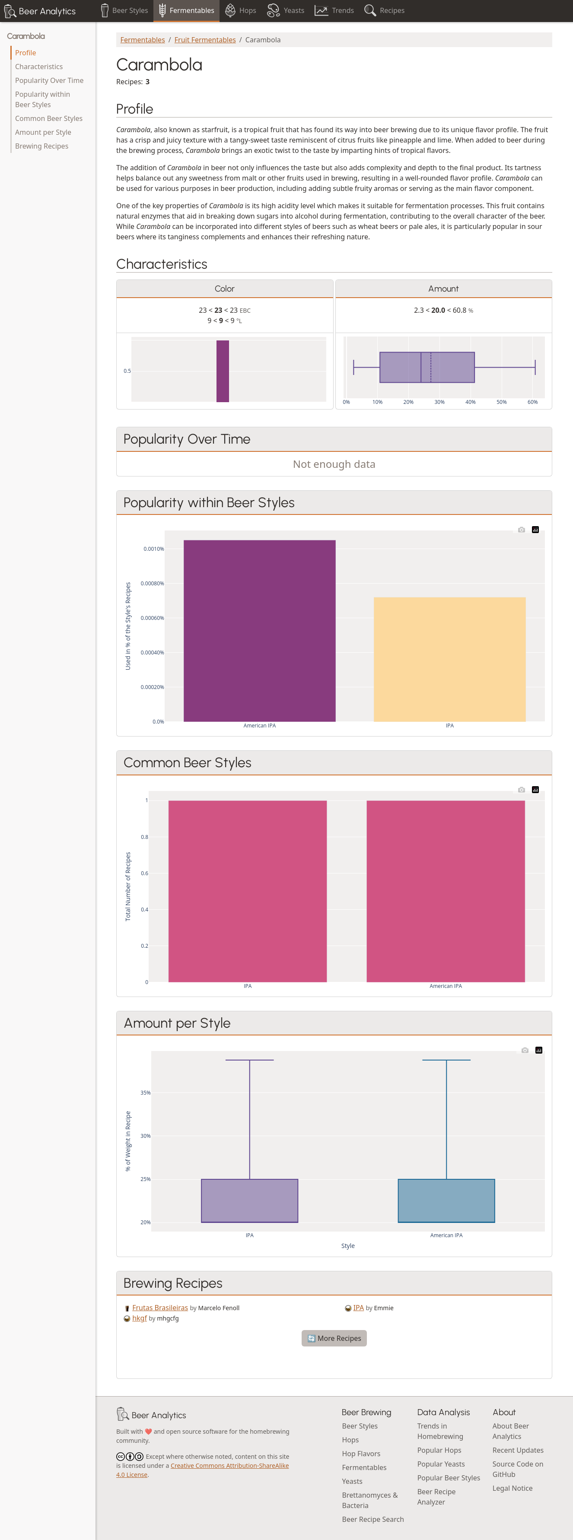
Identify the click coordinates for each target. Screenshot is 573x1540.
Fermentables (143, 39)
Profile (25, 52)
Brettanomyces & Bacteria (370, 1500)
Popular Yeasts (441, 1464)
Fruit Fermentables (205, 39)
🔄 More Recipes (334, 1338)
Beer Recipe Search (373, 1519)
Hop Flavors (361, 1453)
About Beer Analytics (511, 1431)
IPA (358, 1307)
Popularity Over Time (49, 80)
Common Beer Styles (49, 118)
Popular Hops (439, 1450)
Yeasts (352, 1481)
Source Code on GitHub (518, 1469)
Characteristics (39, 66)
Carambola (26, 36)
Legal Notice (513, 1488)
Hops (350, 1440)
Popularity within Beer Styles (42, 99)
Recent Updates (518, 1450)
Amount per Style (43, 132)
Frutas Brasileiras (160, 1307)
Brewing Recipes (41, 146)
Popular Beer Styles (449, 1478)
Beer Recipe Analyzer (436, 1497)
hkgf (139, 1318)
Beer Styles (360, 1426)
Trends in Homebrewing (440, 1431)
